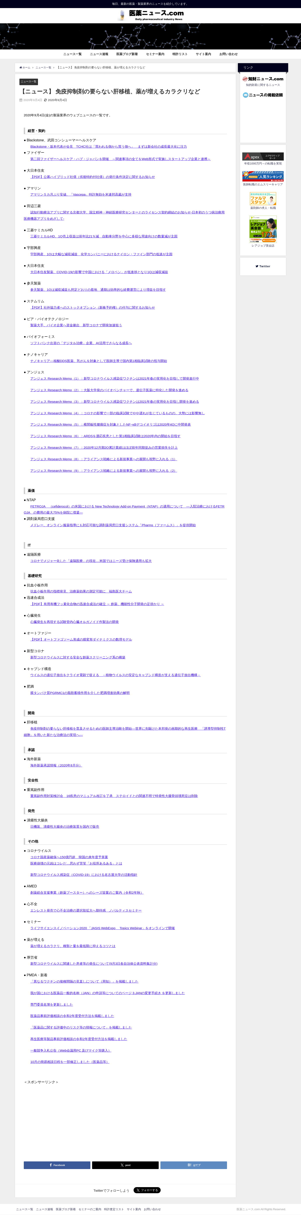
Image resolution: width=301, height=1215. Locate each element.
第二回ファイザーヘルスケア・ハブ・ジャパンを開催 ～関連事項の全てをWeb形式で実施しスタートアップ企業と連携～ (126, 159)
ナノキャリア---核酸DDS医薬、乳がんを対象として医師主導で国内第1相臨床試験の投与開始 (103, 360)
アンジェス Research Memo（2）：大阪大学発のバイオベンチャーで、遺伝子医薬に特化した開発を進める (114, 390)
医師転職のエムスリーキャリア (263, 184)
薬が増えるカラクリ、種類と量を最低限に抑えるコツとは (75, 946)
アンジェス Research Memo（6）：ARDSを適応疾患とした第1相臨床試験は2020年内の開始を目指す (110, 436)
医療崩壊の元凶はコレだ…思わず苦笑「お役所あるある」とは (79, 863)
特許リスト (180, 54)
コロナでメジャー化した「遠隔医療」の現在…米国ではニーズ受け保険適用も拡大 (95, 561)
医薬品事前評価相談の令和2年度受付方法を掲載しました (75, 1016)
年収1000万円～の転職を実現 (263, 163)
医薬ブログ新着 (127, 54)
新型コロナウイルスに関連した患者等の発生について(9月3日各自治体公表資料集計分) (98, 963)
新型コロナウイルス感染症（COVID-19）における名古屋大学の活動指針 (87, 875)
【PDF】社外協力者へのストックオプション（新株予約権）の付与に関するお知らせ (96, 307)
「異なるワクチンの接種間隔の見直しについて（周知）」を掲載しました (88, 981)
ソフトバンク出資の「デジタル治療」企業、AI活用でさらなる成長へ (84, 343)
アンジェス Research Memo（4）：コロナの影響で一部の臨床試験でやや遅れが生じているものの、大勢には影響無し (123, 413)
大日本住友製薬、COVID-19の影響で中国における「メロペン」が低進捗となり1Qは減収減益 (103, 272)
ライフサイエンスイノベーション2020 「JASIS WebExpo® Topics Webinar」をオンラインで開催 (107, 928)
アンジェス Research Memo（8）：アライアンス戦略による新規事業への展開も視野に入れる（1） (108, 459)
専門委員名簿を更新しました (53, 1004)
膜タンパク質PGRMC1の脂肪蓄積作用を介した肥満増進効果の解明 (83, 693)
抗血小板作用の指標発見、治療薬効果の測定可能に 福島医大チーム (84, 591)
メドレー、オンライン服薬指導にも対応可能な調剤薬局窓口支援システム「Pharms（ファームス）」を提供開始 (118, 525)
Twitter (264, 266)
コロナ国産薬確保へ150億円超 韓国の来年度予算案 (71, 857)
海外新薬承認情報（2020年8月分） (58, 765)
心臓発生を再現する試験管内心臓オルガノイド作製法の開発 (77, 621)
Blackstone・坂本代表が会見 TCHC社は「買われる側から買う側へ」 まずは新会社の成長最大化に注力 (113, 146)
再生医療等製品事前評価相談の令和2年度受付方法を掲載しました (82, 1039)
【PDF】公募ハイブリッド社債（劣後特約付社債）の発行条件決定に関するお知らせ (96, 176)
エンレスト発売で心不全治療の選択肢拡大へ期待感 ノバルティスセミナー (89, 910)
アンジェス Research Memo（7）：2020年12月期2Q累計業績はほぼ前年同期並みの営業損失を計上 (108, 447)
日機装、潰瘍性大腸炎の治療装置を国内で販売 (67, 826)
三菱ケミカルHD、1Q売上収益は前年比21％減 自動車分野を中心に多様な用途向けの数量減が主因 (108, 236)
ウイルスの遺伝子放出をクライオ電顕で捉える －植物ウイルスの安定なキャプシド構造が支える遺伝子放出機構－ (121, 675)
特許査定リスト (114, 1209)
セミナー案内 (155, 54)
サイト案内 (203, 54)
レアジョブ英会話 (263, 245)
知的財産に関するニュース (263, 84)
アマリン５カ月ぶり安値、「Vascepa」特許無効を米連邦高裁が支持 (84, 194)
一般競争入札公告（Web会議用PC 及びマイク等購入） (73, 1050)
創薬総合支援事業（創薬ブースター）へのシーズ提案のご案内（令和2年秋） (90, 892)
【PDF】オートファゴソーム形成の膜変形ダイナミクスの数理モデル (84, 639)
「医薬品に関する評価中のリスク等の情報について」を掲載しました (84, 1027)
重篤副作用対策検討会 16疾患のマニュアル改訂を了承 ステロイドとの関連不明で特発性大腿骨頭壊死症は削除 (119, 796)
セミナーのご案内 (90, 1209)
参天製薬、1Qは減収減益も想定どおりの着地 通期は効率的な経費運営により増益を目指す (102, 289)
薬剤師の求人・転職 (263, 207)
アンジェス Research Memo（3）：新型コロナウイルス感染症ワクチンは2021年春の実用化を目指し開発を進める (120, 401)
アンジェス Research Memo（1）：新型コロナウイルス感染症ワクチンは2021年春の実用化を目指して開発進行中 (120, 378)
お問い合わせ (228, 54)
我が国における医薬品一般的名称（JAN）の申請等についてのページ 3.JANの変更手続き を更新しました (112, 993)
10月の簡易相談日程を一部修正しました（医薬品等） (72, 1062)
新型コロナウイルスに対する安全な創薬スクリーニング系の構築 (81, 657)
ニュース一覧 (72, 54)
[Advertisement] (125, 1115)
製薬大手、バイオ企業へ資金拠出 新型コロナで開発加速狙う (79, 325)
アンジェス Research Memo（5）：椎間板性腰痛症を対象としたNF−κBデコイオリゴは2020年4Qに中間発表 (115, 424)
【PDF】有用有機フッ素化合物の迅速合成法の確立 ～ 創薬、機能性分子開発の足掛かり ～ (101, 604)
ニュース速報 (99, 54)
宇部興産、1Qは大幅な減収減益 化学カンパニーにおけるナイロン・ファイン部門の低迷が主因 (106, 254)
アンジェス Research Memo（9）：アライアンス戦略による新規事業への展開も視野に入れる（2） (108, 470)
